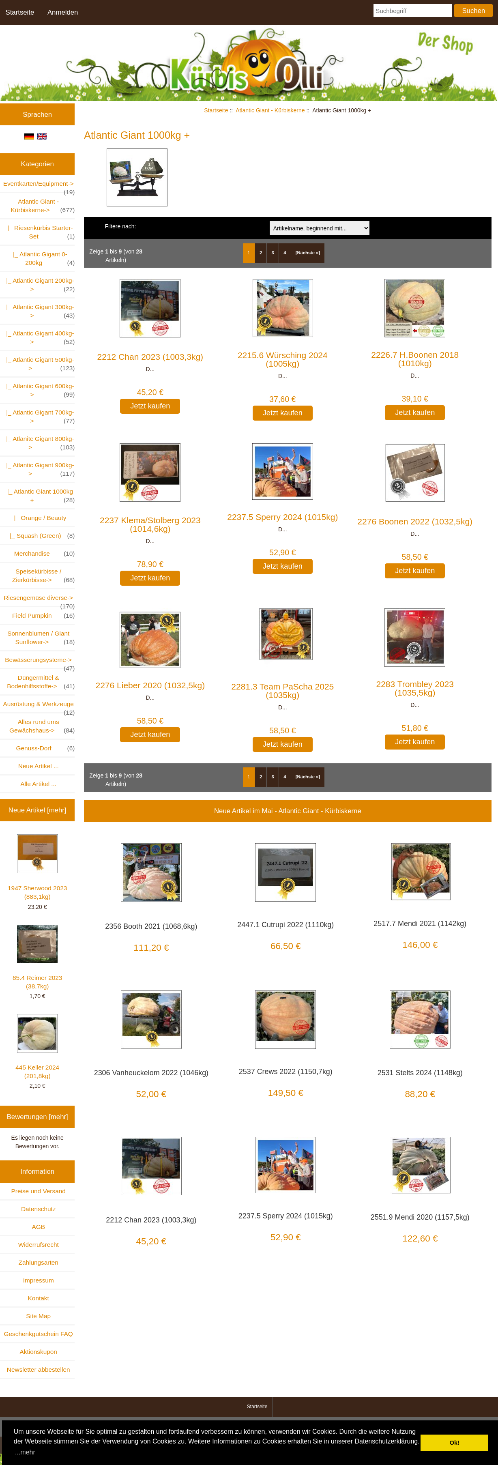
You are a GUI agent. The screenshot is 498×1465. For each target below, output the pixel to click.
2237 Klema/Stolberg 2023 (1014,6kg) (150, 524)
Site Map (38, 1315)
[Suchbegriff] (413, 10)
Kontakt (38, 1298)
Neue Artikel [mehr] (38, 810)
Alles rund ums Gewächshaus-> (42, 726)
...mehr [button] (25, 1452)
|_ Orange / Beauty (38, 517)
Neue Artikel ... (38, 766)
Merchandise (44, 553)
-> (43, 206)
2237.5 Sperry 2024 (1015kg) (282, 517)
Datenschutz (38, 1208)
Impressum (38, 1280)
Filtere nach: (120, 226)
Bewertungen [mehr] (37, 1117)
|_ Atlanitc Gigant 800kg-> (39, 443)
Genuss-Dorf (45, 748)
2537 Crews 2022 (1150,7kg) (286, 1072)
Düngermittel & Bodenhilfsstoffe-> (41, 682)
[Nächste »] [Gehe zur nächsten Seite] (308, 252)
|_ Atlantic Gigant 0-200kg (42, 259)
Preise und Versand (38, 1191)
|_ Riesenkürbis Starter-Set (39, 232)
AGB (38, 1226)
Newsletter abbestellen (38, 1369)
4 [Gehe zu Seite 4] (284, 252)
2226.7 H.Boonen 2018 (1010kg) (415, 359)
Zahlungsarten (38, 1262)
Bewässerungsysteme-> (40, 662)
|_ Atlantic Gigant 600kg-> (39, 390)
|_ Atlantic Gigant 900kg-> (39, 470)
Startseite (19, 12)
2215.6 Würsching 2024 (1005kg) (283, 359)
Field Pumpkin (43, 615)
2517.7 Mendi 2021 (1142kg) (420, 923)
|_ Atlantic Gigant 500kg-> (39, 364)
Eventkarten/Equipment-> (39, 186)
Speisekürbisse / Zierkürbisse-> (43, 576)
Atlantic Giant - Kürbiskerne (270, 110)
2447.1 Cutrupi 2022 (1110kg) (285, 925)
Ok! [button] (454, 1442)
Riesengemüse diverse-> (39, 600)
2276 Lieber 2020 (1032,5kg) (150, 685)
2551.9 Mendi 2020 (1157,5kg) (420, 1217)
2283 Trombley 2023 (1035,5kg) (415, 688)
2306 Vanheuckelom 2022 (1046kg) (151, 1073)
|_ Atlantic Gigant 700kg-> (39, 417)
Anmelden (62, 12)
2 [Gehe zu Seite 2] (261, 252)
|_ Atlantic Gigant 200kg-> (39, 285)
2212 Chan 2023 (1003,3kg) (150, 356)
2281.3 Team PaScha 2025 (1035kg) (282, 691)
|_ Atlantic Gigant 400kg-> (39, 338)
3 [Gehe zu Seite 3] (273, 252)
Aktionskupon (38, 1351)
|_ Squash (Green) (40, 535)
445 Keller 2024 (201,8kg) (37, 1046)
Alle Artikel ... (38, 783)
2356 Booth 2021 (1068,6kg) (151, 926)
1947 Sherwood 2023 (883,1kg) (37, 867)
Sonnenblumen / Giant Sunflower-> (41, 638)
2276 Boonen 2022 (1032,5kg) (414, 521)
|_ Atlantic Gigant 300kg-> (39, 311)
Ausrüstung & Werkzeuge (39, 706)
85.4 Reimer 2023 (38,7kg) (37, 957)
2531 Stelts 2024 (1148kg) (420, 1073)
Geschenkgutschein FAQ (38, 1333)
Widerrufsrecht (38, 1244)
